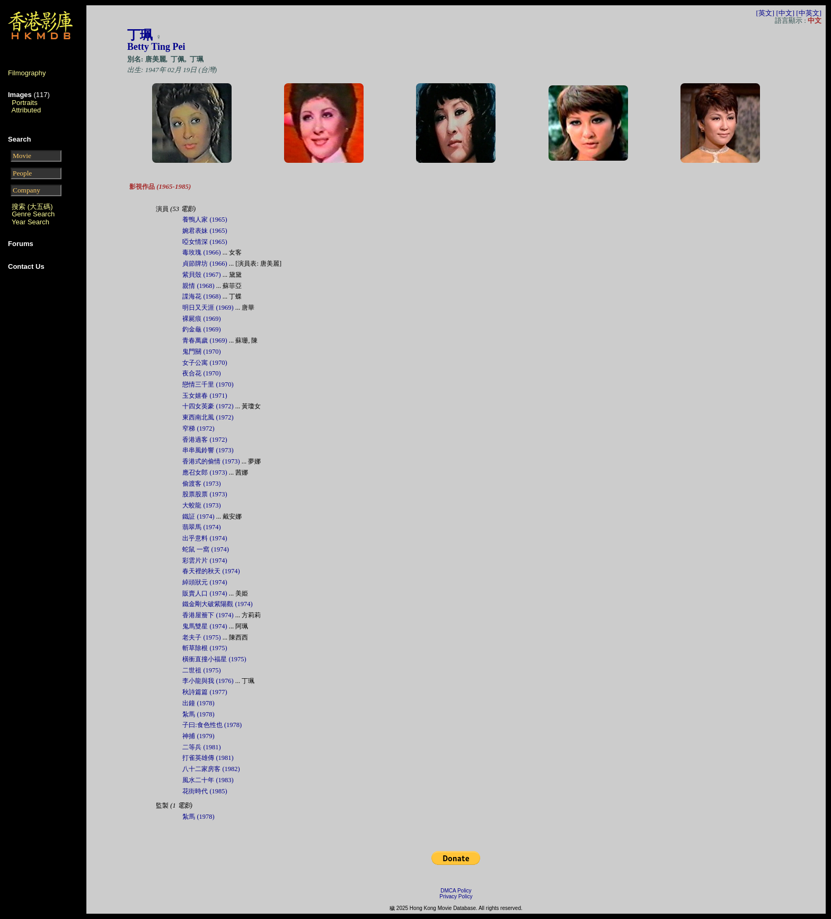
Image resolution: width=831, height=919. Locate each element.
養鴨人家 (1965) (204, 219)
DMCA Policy (455, 891)
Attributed (26, 110)
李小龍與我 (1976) (207, 681)
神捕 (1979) (198, 736)
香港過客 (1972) (204, 439)
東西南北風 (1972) (207, 417)
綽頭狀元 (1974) (204, 582)
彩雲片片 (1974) (204, 560)
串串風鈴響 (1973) (207, 450)
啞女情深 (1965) (204, 242)
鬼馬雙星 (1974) (204, 626)
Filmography (27, 73)
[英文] (765, 13)
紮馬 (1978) (198, 714)
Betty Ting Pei (156, 46)
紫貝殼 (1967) (201, 274)
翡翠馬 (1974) (201, 527)
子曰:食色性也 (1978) (212, 725)
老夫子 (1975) (201, 637)
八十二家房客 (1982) (211, 769)
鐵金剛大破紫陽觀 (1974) (217, 604)
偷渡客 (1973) (201, 483)
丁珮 (140, 35)
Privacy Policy (455, 896)
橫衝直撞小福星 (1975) (214, 659)
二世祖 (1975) (201, 670)
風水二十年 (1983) (207, 780)
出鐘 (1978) (198, 703)
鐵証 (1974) (198, 516)
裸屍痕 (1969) (201, 318)
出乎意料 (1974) (204, 538)
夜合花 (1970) (201, 373)
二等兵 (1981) (201, 747)
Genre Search (33, 214)
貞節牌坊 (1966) (204, 263)
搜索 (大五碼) (32, 207)
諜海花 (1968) (201, 296)
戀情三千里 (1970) (207, 384)
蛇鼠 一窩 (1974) (205, 549)
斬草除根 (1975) (204, 648)
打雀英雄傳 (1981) (207, 758)
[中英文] (808, 13)
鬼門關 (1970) (201, 351)
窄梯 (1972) (198, 428)
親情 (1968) (198, 286)
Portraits (24, 103)
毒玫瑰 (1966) (201, 252)
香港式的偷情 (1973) (211, 461)
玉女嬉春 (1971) (204, 395)
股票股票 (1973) (204, 494)
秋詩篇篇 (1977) (204, 692)
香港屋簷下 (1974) (207, 615)
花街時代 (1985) (204, 791)
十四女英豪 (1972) (207, 406)
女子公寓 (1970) (204, 362)
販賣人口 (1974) (204, 593)
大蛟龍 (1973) (201, 505)
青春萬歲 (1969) (204, 340)
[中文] (785, 13)
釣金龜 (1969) (201, 329)
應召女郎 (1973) (204, 472)
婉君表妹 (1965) (204, 230)
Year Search (30, 222)
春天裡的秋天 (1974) (211, 571)
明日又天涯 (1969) (207, 307)
